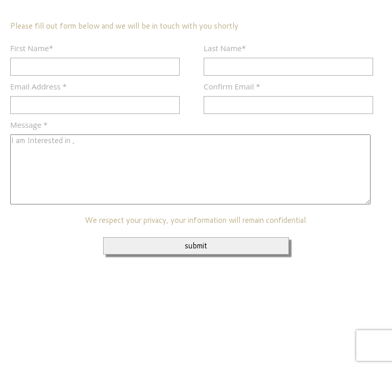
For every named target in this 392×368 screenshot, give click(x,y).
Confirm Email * (232, 86)
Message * (28, 125)
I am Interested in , (190, 169)
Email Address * (38, 86)
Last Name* (225, 48)
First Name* (31, 48)
